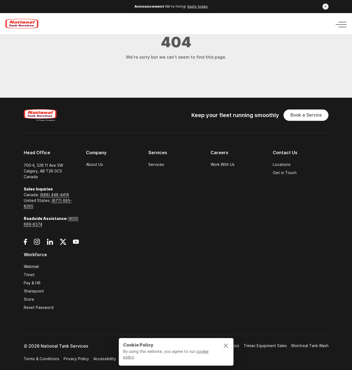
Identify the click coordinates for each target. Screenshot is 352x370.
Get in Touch (285, 173)
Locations (282, 164)
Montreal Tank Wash (310, 345)
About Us (94, 164)
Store (29, 299)
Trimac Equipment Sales (265, 345)
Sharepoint (34, 291)
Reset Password (39, 307)
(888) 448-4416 (54, 195)
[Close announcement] (326, 7)
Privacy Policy (76, 359)
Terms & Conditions (41, 359)
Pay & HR (32, 283)
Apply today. (197, 6)
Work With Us (223, 164)
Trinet (29, 275)
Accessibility (104, 359)
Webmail (31, 266)
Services (156, 164)
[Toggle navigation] (339, 23)
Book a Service (306, 115)
